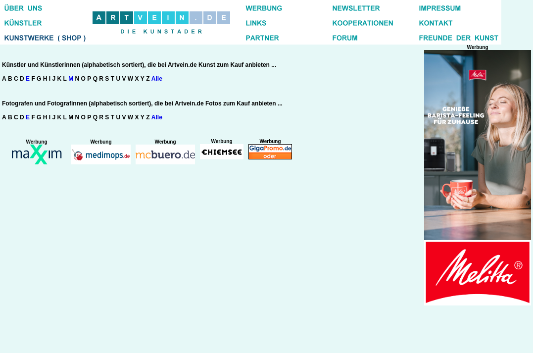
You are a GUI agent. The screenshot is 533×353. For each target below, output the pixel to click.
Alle (156, 78)
